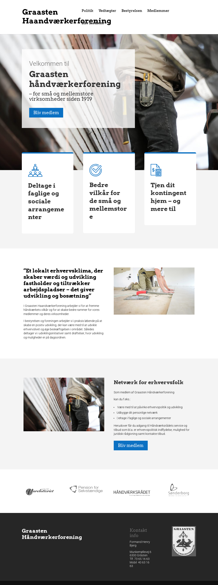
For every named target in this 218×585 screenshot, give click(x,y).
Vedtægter (107, 11)
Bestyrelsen (131, 11)
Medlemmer (158, 11)
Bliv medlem (93, 23)
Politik (87, 11)
